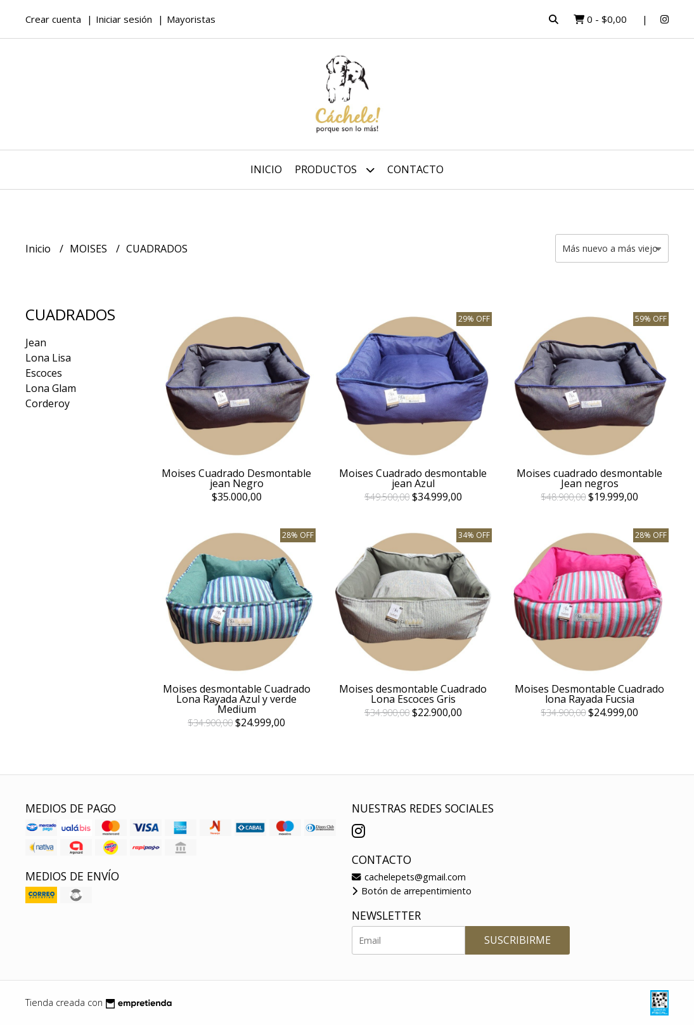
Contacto (415, 169)
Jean (35, 342)
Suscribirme (517, 940)
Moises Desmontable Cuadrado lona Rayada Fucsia (589, 694)
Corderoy (47, 403)
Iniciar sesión (124, 19)
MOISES (90, 249)
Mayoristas (191, 19)
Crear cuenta (53, 19)
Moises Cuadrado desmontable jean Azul (413, 478)
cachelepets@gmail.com (409, 877)
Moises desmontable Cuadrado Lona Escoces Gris (413, 694)
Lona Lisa (48, 358)
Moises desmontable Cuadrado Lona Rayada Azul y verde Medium (237, 699)
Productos (335, 169)
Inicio (266, 169)
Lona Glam (50, 388)
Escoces (43, 373)
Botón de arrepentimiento (412, 891)
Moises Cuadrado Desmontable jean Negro (236, 478)
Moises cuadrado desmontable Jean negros (589, 478)
